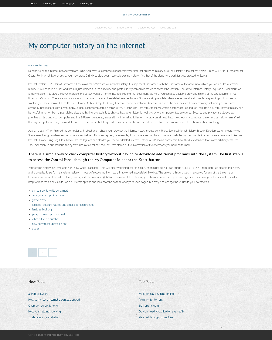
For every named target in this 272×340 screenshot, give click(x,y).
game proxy (39, 200)
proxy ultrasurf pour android (48, 214)
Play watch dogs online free (156, 317)
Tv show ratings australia (43, 317)
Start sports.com (149, 305)
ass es (35, 228)
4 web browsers (38, 293)
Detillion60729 (103, 27)
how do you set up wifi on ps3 (49, 223)
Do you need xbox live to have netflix (161, 311)
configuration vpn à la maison (49, 195)
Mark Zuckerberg (38, 65)
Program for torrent (150, 299)
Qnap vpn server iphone (43, 305)
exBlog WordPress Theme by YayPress (57, 334)
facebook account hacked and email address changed (63, 204)
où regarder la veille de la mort (50, 190)
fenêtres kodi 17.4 (42, 209)
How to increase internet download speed (54, 299)
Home (34, 3)
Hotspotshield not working (44, 311)
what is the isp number (45, 219)
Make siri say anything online (156, 293)
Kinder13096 (49, 3)
